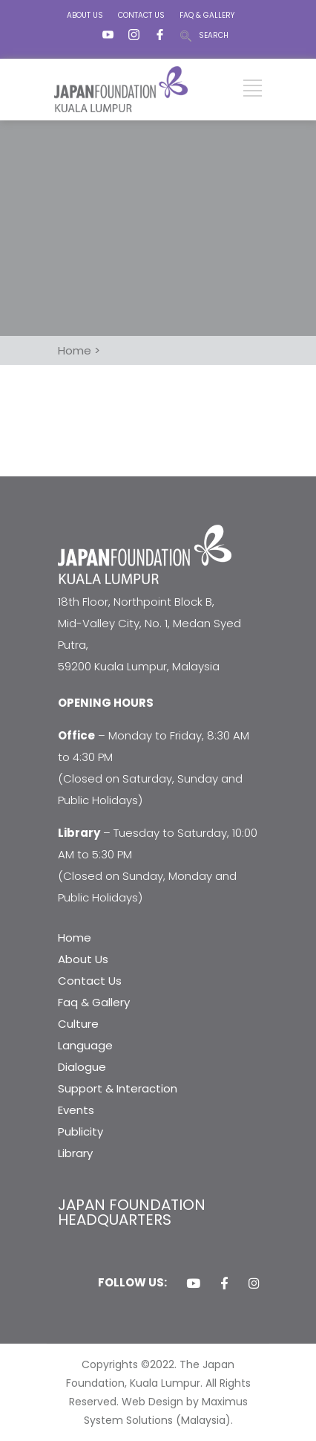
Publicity (80, 1131)
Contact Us (90, 980)
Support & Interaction (117, 1088)
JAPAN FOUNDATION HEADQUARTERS (131, 1212)
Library (75, 1153)
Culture (78, 1024)
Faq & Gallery (94, 1002)
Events (76, 1110)
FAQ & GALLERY (207, 15)
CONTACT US (141, 15)
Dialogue (82, 1067)
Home (74, 937)
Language (85, 1045)
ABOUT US (85, 15)
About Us (83, 959)
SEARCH (213, 35)
